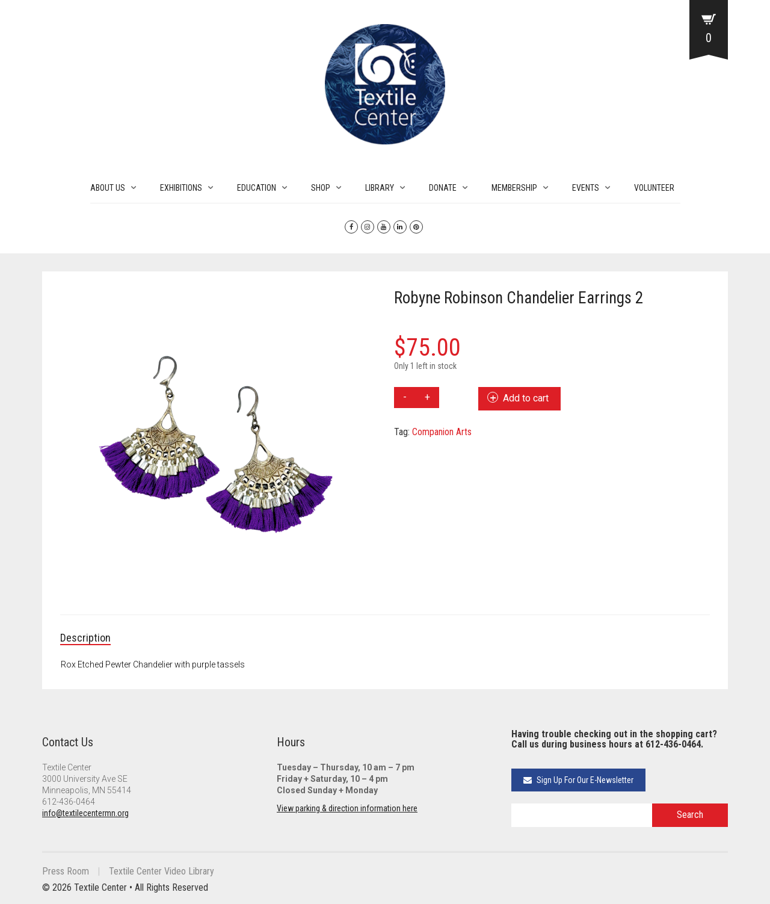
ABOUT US (107, 188)
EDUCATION (256, 188)
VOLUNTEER (654, 188)
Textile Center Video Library (161, 871)
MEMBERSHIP (514, 188)
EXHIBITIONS (181, 188)
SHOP (320, 188)
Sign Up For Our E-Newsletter (578, 780)
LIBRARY (379, 188)
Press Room (65, 871)
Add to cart (526, 398)
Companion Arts (442, 432)
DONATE (443, 188)
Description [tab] (85, 637)
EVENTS (585, 188)
